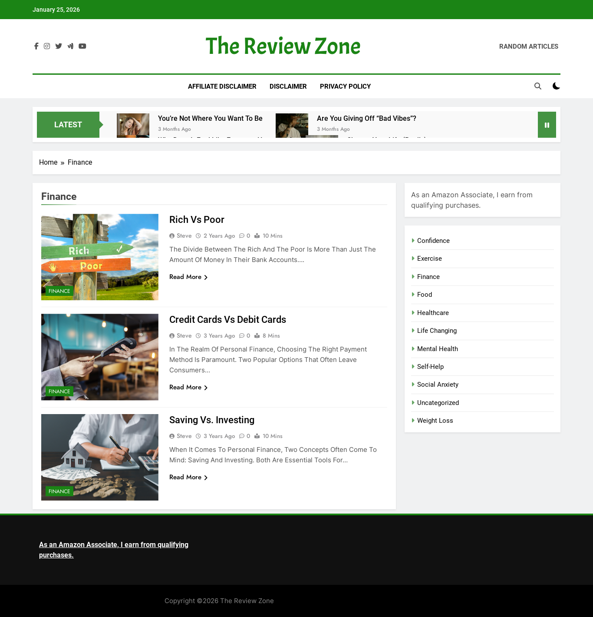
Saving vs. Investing (211, 420)
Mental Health (437, 349)
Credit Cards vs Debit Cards (227, 319)
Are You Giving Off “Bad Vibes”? (366, 118)
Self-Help (430, 367)
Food (424, 295)
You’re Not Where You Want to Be (210, 118)
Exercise (429, 258)
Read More (188, 277)
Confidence (433, 241)
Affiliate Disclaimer (222, 86)
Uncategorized (438, 403)
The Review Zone (283, 46)
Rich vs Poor (196, 219)
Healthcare (433, 313)
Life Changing (437, 331)
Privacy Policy (345, 86)
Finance (59, 291)
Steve (184, 235)
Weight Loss (435, 421)
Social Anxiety (437, 384)
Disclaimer (288, 86)
